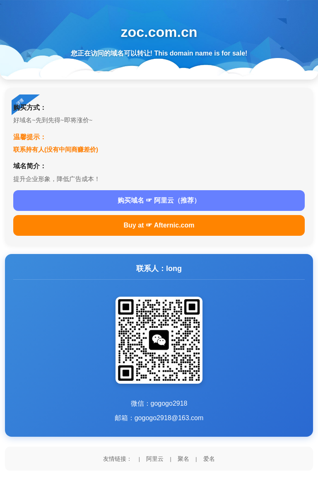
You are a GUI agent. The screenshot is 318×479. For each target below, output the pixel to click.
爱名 (209, 458)
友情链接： (117, 458)
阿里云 (155, 458)
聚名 (183, 458)
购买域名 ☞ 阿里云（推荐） (159, 200)
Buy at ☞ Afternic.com (159, 225)
